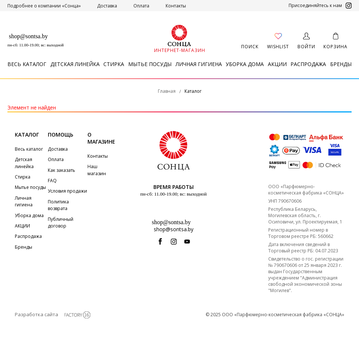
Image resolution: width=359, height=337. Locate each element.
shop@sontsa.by (28, 36)
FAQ (52, 180)
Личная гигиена (199, 64)
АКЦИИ (277, 64)
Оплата (141, 6)
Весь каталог (26, 64)
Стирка (113, 64)
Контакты (176, 6)
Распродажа (308, 64)
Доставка (107, 6)
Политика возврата (58, 205)
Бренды (341, 64)
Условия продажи (67, 191)
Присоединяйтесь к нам (320, 6)
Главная (167, 91)
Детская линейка (75, 64)
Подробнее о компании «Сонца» (44, 6)
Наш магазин (96, 169)
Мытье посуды (150, 64)
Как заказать (61, 170)
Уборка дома (245, 64)
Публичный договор (60, 222)
